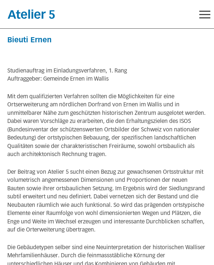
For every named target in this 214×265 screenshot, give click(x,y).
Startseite (31, 14)
